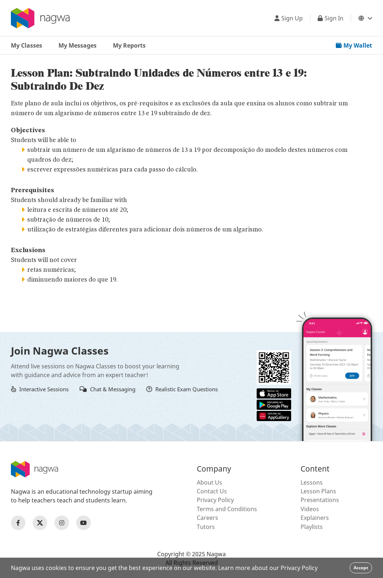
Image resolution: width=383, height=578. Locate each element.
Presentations (320, 500)
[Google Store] (274, 404)
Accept (361, 568)
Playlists (312, 527)
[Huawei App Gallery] (274, 415)
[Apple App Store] (274, 393)
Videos (310, 509)
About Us (209, 482)
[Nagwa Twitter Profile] (40, 523)
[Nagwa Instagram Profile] (61, 523)
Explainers (315, 518)
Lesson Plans (318, 491)
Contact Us (212, 491)
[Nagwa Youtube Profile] (83, 523)
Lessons (312, 482)
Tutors (206, 527)
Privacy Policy (215, 500)
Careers (207, 518)
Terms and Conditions (227, 509)
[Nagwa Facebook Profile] (18, 523)
